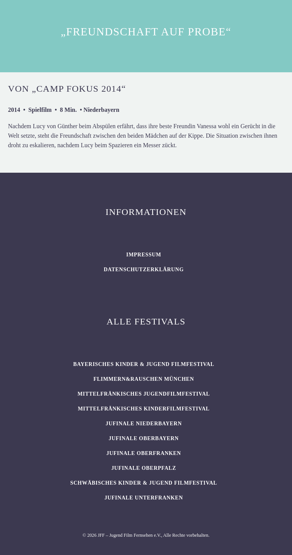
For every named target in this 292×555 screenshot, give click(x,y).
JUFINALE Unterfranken (144, 498)
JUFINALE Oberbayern (144, 438)
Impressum (143, 255)
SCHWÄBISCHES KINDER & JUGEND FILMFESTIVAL (143, 483)
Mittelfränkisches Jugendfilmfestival (144, 394)
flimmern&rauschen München (144, 379)
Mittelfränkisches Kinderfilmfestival (144, 409)
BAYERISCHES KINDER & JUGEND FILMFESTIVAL (143, 364)
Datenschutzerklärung (144, 269)
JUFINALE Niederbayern (144, 423)
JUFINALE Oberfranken (143, 453)
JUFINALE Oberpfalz (143, 468)
